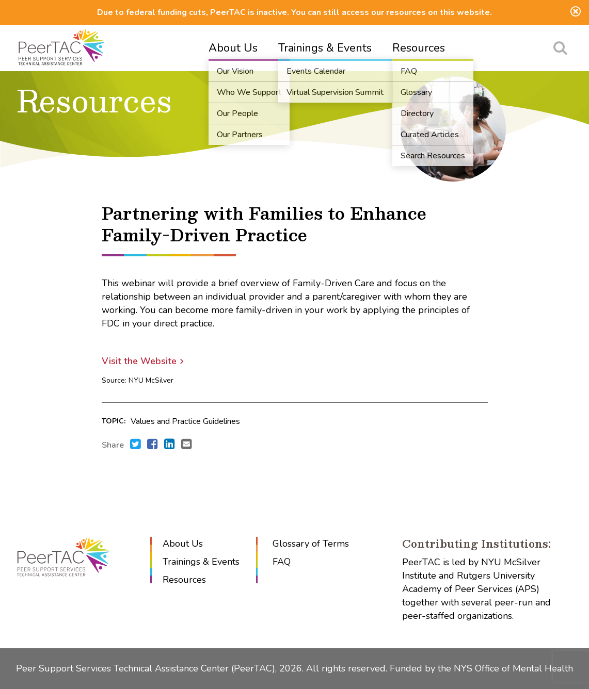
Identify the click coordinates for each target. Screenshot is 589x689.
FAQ (282, 561)
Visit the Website (139, 361)
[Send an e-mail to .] (186, 445)
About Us (233, 48)
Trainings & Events (325, 48)
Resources (418, 48)
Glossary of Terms (311, 543)
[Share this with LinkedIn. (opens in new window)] (169, 445)
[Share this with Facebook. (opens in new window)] (152, 445)
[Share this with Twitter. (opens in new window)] (135, 445)
